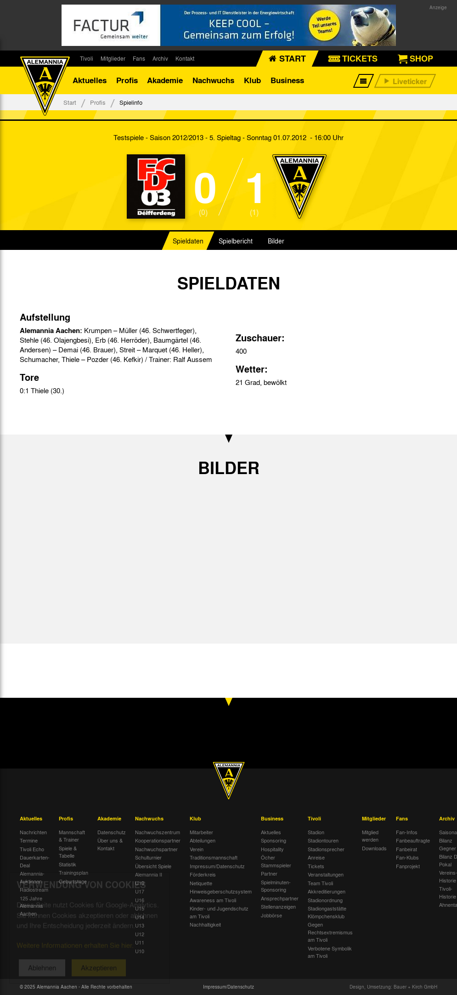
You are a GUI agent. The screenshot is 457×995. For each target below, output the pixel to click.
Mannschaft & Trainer (72, 835)
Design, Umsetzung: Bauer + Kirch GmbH (393, 987)
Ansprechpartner (280, 898)
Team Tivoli (320, 883)
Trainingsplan (73, 872)
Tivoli (86, 58)
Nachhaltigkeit (205, 924)
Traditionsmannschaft (213, 857)
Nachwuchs (213, 80)
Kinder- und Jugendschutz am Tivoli (219, 912)
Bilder (276, 240)
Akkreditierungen (326, 891)
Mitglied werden (370, 835)
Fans (139, 58)
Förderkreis (203, 874)
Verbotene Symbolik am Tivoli (330, 952)
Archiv (160, 58)
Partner (269, 873)
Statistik (67, 864)
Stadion (316, 832)
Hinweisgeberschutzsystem (221, 891)
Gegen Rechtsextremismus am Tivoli (330, 932)
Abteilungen (202, 840)
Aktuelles (90, 80)
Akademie (165, 80)
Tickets (316, 866)
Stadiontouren (323, 840)
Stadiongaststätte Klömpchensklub (327, 912)
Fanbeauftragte (413, 840)
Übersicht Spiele (153, 866)
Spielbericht (236, 240)
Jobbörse (271, 915)
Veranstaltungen (326, 874)
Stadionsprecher (326, 849)
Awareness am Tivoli (213, 900)
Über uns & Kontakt (110, 844)
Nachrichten (33, 832)
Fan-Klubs (407, 857)
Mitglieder (113, 58)
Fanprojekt (408, 866)
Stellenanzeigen (278, 906)
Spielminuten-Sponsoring (276, 885)
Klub (252, 80)
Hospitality (272, 849)
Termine (29, 840)
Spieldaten (188, 240)
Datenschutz (111, 832)
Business (287, 80)
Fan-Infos (407, 832)
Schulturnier (148, 857)
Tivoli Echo (32, 849)
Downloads (374, 848)
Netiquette (201, 883)
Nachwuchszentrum (157, 832)
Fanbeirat (406, 849)
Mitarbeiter (201, 832)
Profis (127, 80)
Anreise (316, 857)
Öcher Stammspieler (276, 861)
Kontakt (184, 58)
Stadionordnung (325, 900)
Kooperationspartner (158, 840)
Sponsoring (273, 840)
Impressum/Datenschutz (217, 866)
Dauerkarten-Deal (35, 861)
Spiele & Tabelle (68, 851)
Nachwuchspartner (156, 849)
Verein (196, 849)
